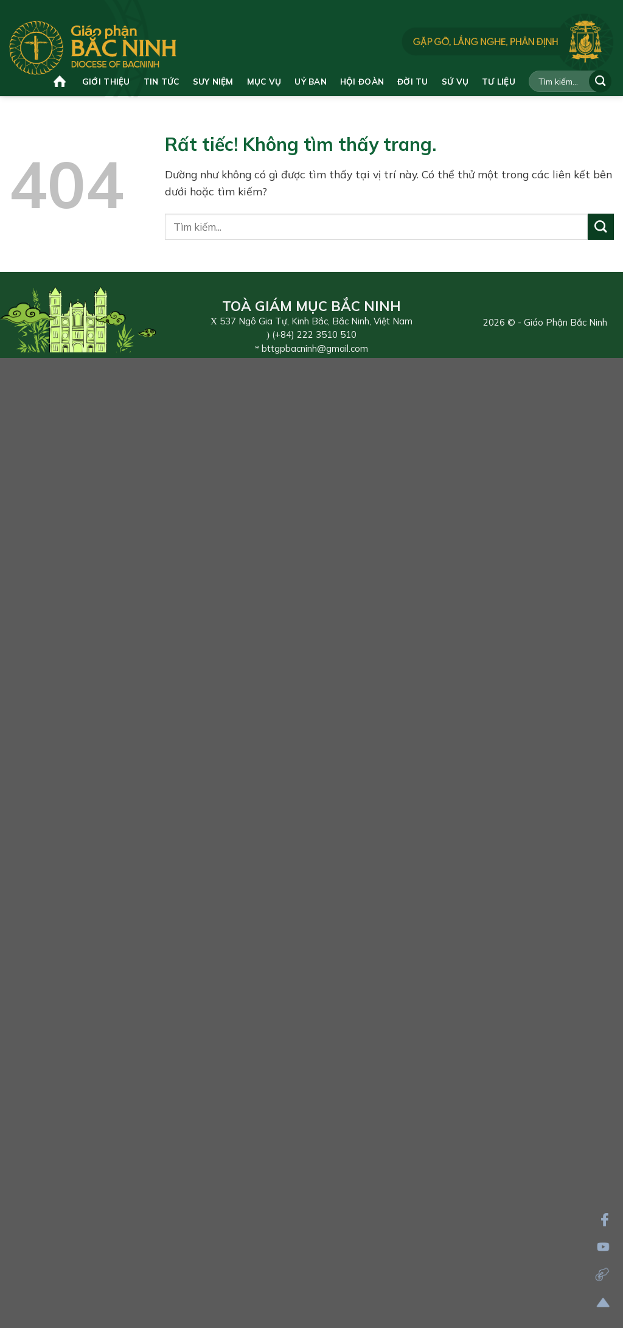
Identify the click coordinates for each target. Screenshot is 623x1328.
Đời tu (412, 81)
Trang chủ (60, 81)
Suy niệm (213, 81)
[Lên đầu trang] (603, 1303)
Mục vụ (264, 81)
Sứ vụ (455, 81)
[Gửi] (600, 81)
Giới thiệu (106, 81)
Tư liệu (498, 81)
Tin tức (161, 81)
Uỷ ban (310, 81)
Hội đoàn (362, 81)
